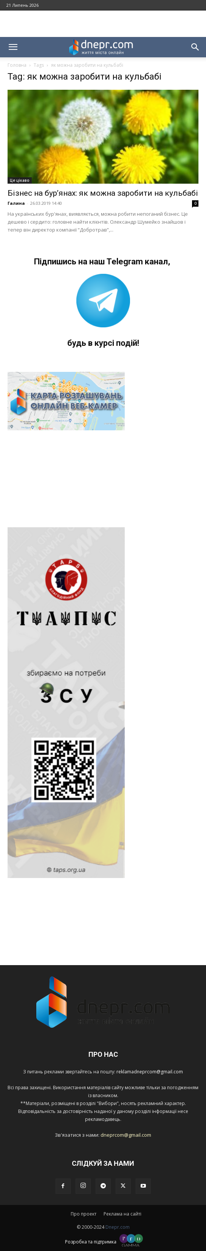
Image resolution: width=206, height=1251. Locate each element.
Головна (17, 65)
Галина (16, 203)
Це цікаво (19, 180)
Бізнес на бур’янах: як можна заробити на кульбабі (103, 193)
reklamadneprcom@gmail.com (149, 1071)
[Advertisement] (103, 23)
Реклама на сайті (122, 1214)
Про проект (83, 1214)
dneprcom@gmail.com (126, 1134)
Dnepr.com (117, 1227)
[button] (13, 47)
